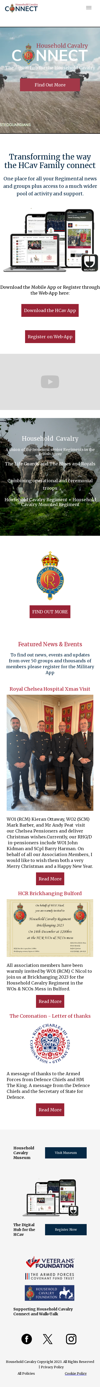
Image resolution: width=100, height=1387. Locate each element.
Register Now (66, 1230)
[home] (21, 8)
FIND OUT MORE (50, 611)
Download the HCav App (50, 310)
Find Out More (50, 85)
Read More (50, 878)
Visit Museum (66, 1153)
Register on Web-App (50, 336)
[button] (87, 8)
